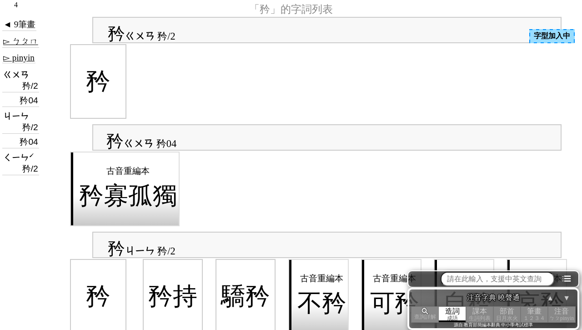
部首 (507, 314)
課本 (479, 314)
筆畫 (534, 314)
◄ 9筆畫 (19, 24)
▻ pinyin (19, 57)
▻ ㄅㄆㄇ (20, 41)
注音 (561, 314)
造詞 (452, 314)
